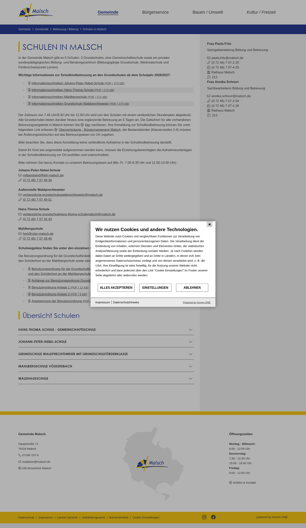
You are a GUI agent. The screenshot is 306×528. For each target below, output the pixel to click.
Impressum (102, 302)
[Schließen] (210, 224)
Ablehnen (192, 287)
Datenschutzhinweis (126, 302)
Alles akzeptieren (116, 287)
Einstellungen (155, 287)
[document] (153, 255)
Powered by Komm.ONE (197, 302)
